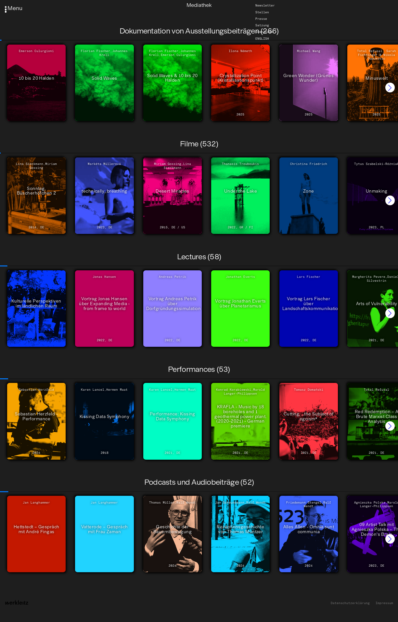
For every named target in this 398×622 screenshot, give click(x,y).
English (262, 38)
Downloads (264, 32)
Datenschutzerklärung (350, 603)
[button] (390, 87)
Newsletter (265, 5)
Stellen (262, 12)
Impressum (384, 603)
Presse (261, 18)
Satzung (262, 25)
